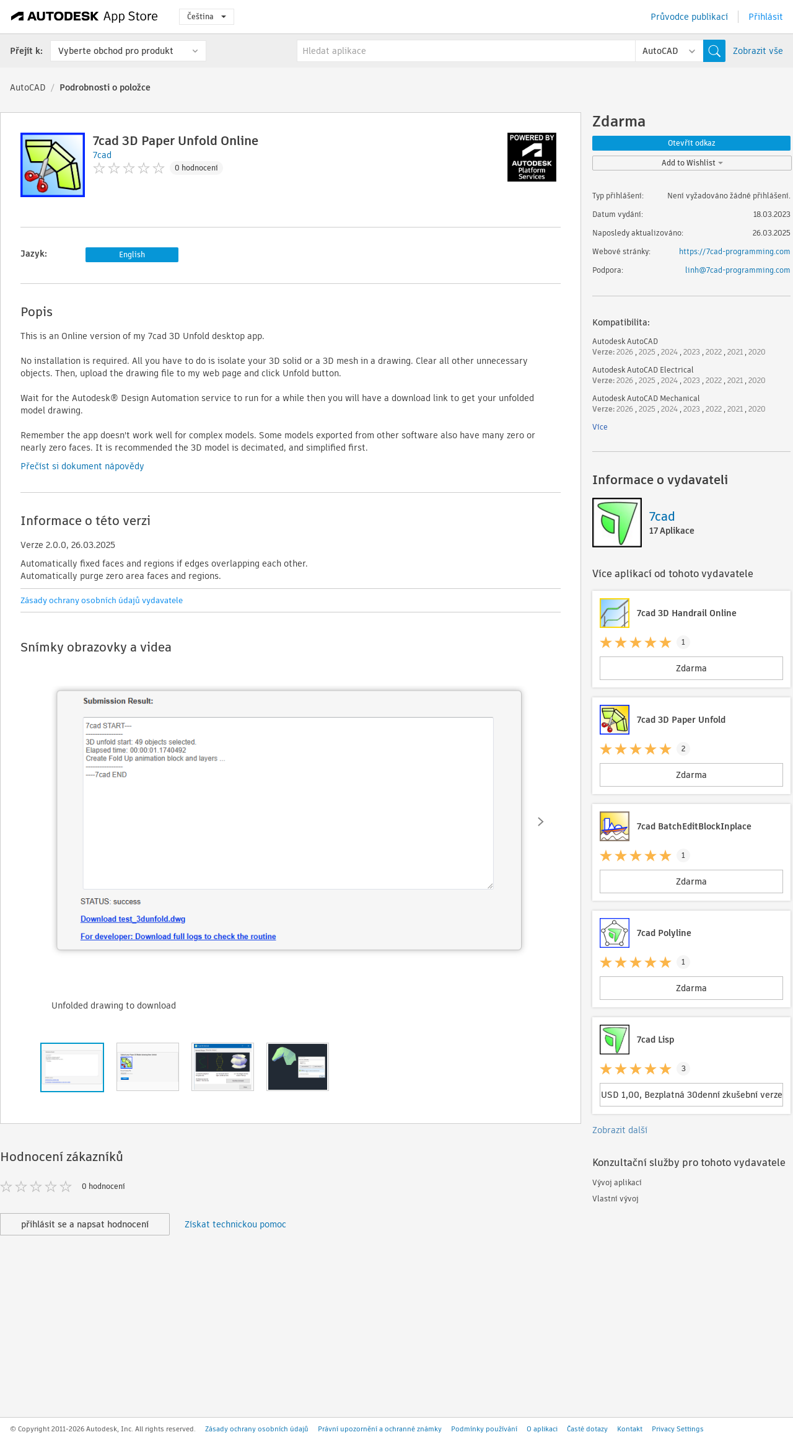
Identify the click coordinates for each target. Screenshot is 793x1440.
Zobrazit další (619, 1130)
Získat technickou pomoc (235, 1224)
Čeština (206, 16)
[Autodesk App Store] (84, 16)
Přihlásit (765, 17)
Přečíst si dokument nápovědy (82, 466)
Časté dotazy (587, 1429)
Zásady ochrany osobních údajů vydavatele (101, 600)
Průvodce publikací (689, 17)
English (132, 254)
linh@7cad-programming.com (738, 270)
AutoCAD (28, 87)
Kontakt (629, 1429)
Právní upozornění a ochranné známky (380, 1429)
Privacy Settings (678, 1429)
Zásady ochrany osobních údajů (257, 1429)
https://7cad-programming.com (735, 251)
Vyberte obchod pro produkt (115, 51)
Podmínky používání (484, 1429)
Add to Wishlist (692, 162)
